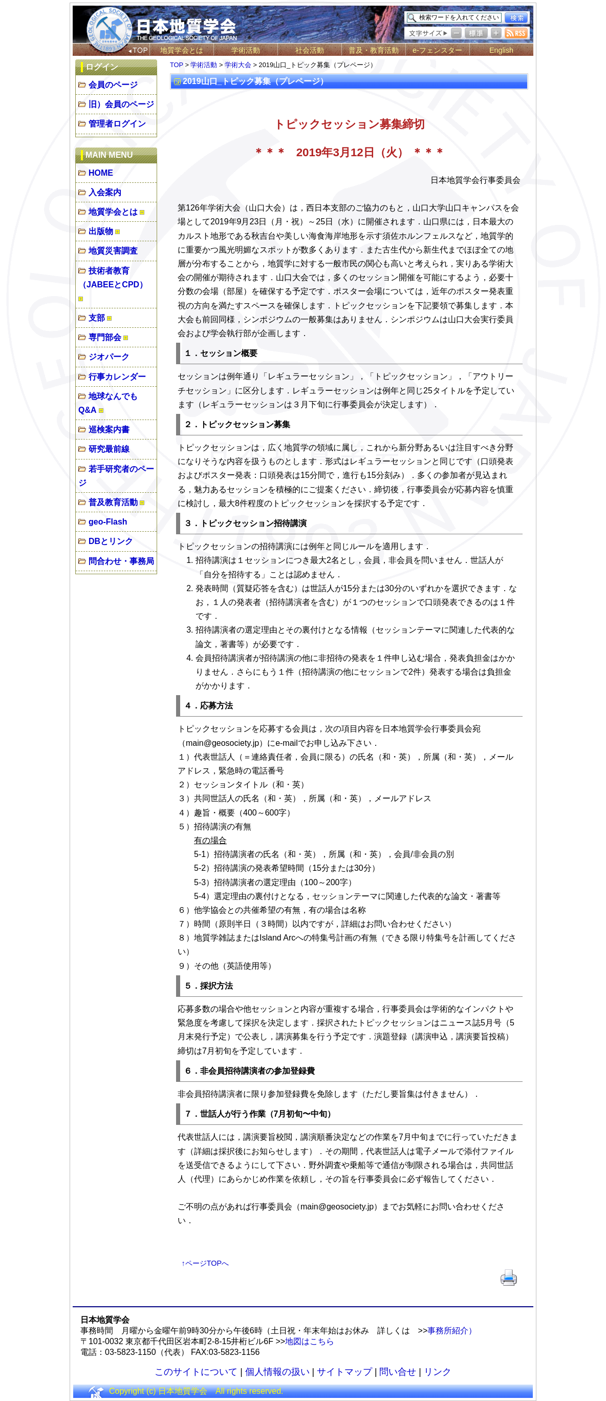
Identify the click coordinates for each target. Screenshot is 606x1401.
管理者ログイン (117, 123)
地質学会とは (181, 50)
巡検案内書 (109, 429)
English (501, 50)
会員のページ (113, 84)
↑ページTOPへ (205, 1263)
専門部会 (105, 337)
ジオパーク (109, 356)
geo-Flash (108, 521)
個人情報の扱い (277, 1372)
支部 (97, 317)
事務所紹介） (452, 1330)
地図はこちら (309, 1341)
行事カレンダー (117, 376)
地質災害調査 (113, 250)
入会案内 (105, 192)
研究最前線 (109, 449)
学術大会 (238, 65)
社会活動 (309, 50)
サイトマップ (344, 1372)
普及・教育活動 (374, 50)
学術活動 (245, 50)
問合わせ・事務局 (121, 561)
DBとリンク (111, 541)
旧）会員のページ (121, 104)
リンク (437, 1372)
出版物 (101, 231)
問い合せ (397, 1372)
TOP (176, 65)
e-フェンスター (437, 50)
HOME (101, 173)
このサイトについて (196, 1372)
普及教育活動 (113, 502)
